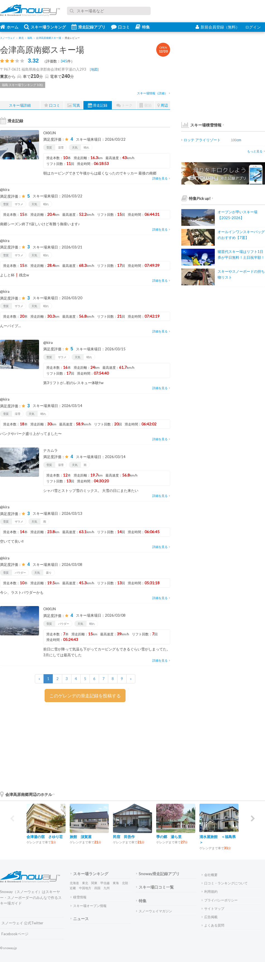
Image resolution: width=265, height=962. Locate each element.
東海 (116, 883)
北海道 (74, 883)
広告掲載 (210, 917)
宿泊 (145, 105)
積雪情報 (78, 897)
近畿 (73, 888)
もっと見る (256, 151)
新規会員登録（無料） (218, 27)
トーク (124, 105)
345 (64, 61)
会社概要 (210, 875)
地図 (94, 69)
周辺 (162, 105)
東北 (85, 883)
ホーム (9, 27)
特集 (142, 27)
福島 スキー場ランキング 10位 (22, 85)
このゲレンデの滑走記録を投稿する (85, 695)
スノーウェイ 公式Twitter (22, 923)
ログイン (253, 27)
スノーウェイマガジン (154, 911)
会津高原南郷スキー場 (42, 49)
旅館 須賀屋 (80, 836)
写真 (73, 105)
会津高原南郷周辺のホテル (27, 794)
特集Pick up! (197, 198)
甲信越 (105, 883)
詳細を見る (161, 178)
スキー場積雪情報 (201, 125)
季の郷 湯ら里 (169, 836)
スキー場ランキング (45, 27)
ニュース (80, 918)
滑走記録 (97, 105)
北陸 (125, 883)
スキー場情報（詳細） (153, 93)
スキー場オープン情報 (89, 906)
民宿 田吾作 (124, 836)
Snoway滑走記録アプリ (158, 873)
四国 (97, 888)
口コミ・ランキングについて (225, 883)
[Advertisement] (128, 745)
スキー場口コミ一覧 (155, 887)
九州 (106, 888)
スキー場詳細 (20, 105)
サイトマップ (213, 908)
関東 (94, 883)
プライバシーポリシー (220, 900)
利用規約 (210, 891)
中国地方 (85, 888)
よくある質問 (213, 925)
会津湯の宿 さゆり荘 (44, 836)
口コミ (120, 27)
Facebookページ (14, 934)
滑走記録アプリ (88, 27)
